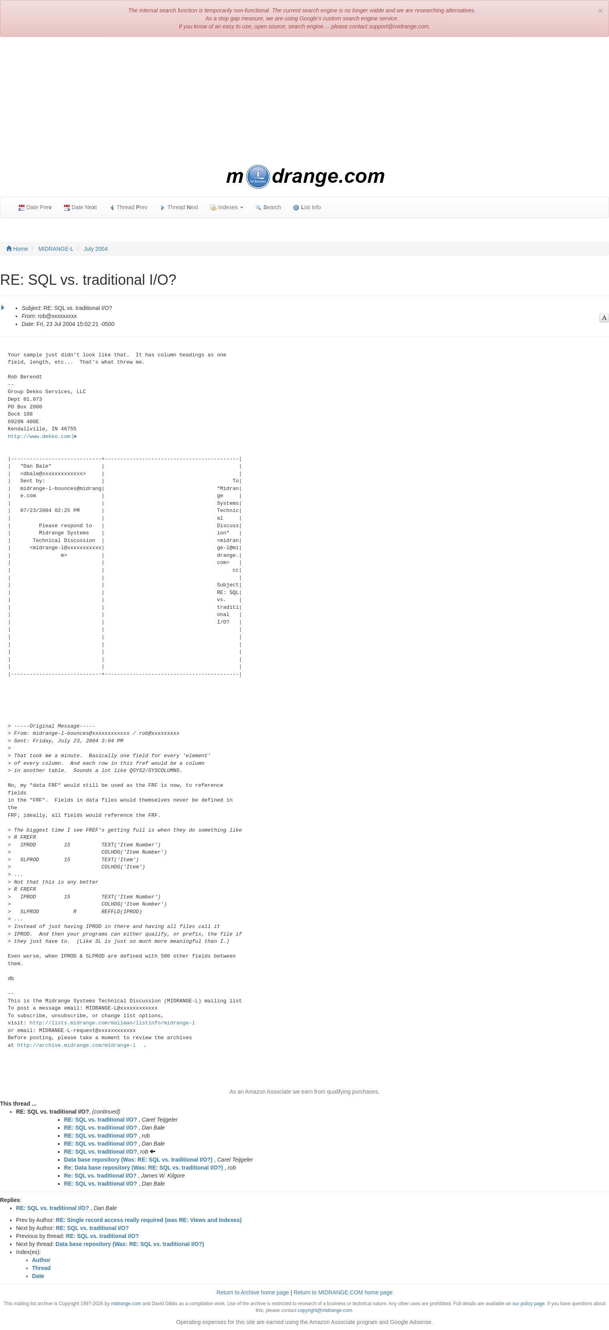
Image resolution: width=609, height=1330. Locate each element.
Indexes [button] (226, 207)
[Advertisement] (304, 101)
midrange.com (126, 1303)
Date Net (80, 207)
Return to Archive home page (252, 1292)
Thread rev (128, 207)
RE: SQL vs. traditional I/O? (100, 1119)
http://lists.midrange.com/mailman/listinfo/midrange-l (112, 1023)
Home (17, 249)
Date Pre (35, 207)
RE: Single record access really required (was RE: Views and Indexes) (149, 1220)
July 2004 (96, 249)
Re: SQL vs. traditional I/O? (100, 1175)
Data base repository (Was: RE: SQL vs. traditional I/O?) (138, 1159)
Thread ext (179, 207)
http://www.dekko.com (39, 437)
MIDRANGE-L (56, 249)
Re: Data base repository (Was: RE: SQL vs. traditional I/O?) (143, 1167)
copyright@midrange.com (325, 1310)
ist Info (307, 207)
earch (268, 207)
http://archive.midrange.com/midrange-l (76, 1045)
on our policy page (525, 1303)
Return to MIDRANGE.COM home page (343, 1292)
